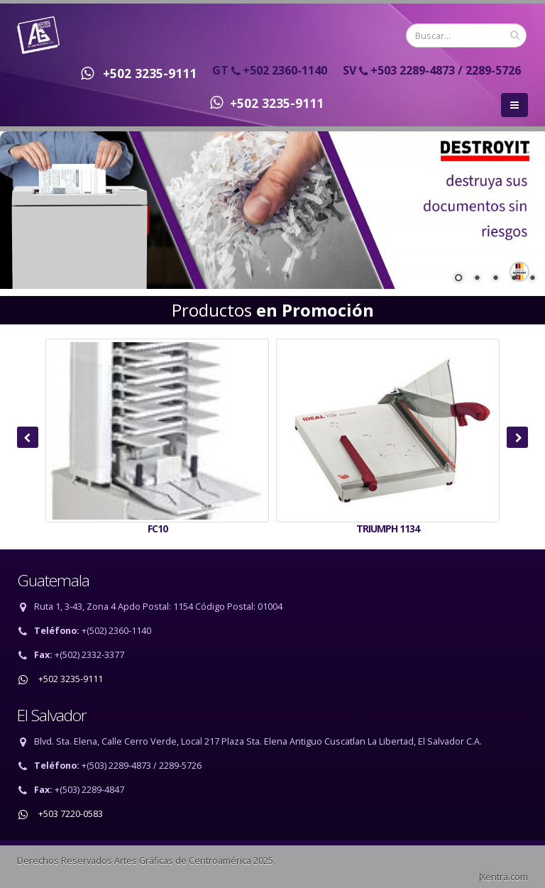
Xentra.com (504, 877)
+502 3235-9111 (135, 73)
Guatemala (53, 580)
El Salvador (52, 715)
